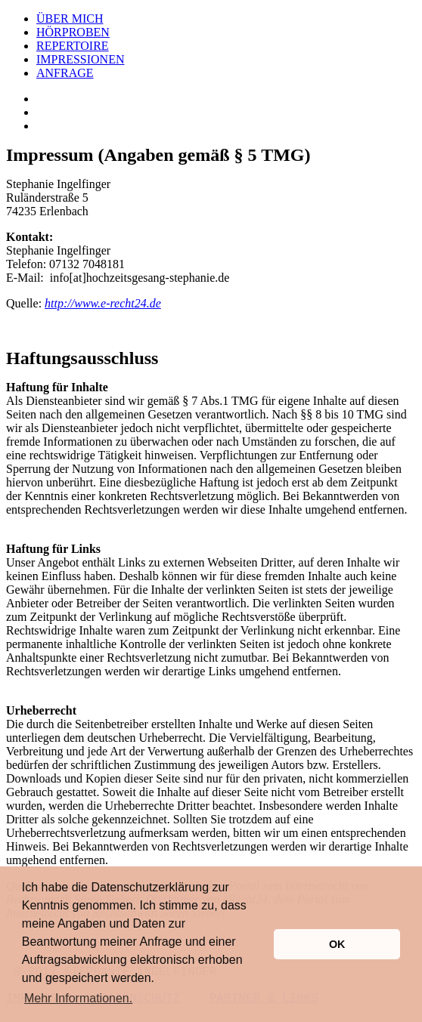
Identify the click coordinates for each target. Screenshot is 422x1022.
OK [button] (337, 944)
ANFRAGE (65, 72)
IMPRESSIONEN (80, 59)
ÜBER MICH (69, 18)
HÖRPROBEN (73, 32)
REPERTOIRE (72, 45)
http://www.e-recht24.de (103, 303)
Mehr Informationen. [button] (78, 998)
